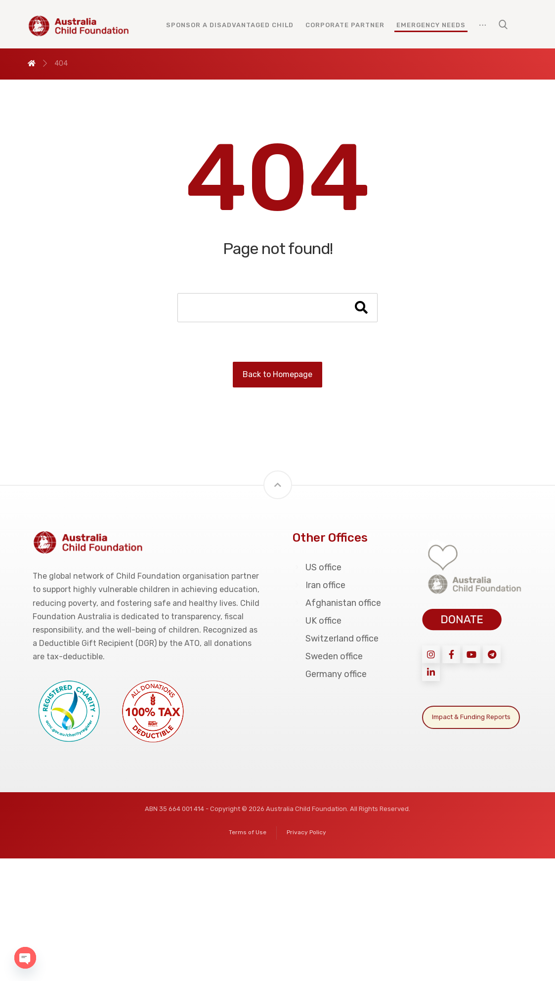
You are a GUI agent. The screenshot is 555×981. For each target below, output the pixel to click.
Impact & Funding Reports (471, 717)
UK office (317, 620)
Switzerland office (336, 638)
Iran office (319, 585)
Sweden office (328, 656)
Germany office (330, 674)
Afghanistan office (337, 602)
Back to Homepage (277, 374)
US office (317, 567)
